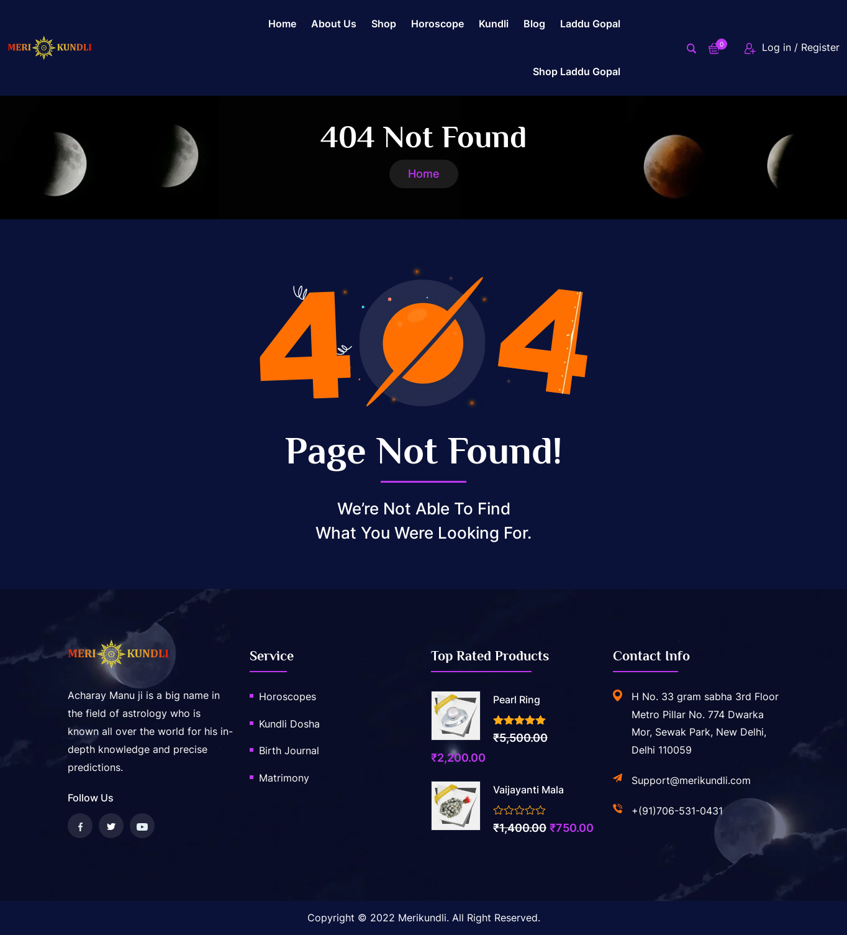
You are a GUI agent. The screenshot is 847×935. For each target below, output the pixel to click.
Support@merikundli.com (691, 780)
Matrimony (284, 778)
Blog (534, 23)
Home (282, 23)
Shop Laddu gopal (576, 71)
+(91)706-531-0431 (677, 811)
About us (333, 23)
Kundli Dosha (289, 724)
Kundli (494, 23)
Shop (383, 23)
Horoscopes (287, 696)
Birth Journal (289, 750)
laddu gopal (590, 23)
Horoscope (437, 23)
